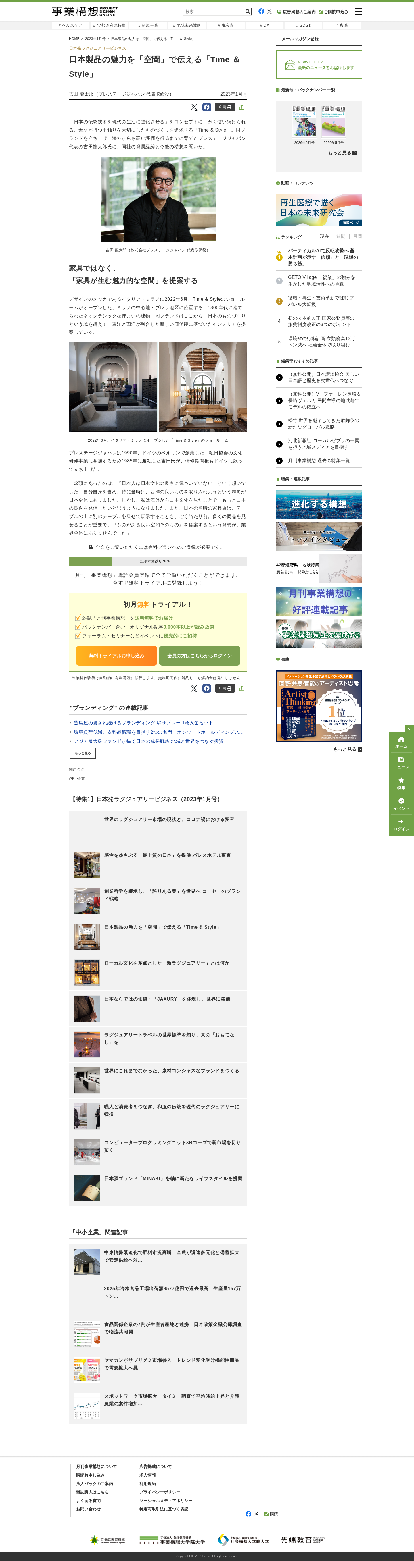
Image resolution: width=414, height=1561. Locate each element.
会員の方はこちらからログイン (199, 655)
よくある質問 (88, 1501)
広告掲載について (155, 1466)
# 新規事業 (148, 25)
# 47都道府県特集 (109, 25)
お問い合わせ (88, 1509)
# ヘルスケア (71, 25)
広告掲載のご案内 (296, 12)
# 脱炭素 (226, 25)
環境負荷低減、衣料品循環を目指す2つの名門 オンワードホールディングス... (159, 732)
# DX (264, 25)
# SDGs (303, 25)
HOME (74, 39)
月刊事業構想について (96, 1466)
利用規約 (147, 1484)
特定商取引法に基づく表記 (163, 1509)
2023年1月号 (95, 39)
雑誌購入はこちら (92, 1492)
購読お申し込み (90, 1475)
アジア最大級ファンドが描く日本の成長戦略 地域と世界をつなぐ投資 (149, 741)
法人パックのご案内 (94, 1484)
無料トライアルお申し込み (116, 655)
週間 (341, 236)
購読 (271, 1514)
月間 (357, 236)
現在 (324, 236)
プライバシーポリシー (159, 1492)
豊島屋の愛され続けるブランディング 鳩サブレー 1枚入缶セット (144, 722)
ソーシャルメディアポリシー (166, 1501)
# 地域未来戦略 (187, 25)
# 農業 (342, 25)
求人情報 (147, 1475)
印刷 (225, 107)
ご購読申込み (333, 12)
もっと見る (83, 753)
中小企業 (78, 778)
